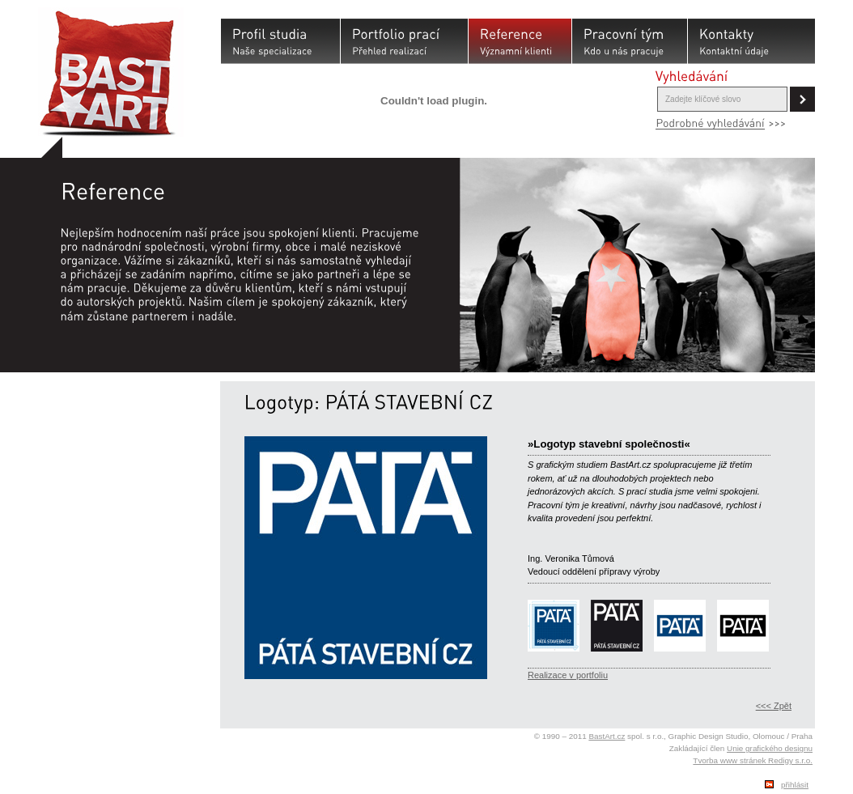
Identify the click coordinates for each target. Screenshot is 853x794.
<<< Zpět (773, 706)
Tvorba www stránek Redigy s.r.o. (753, 760)
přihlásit (794, 784)
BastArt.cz (606, 736)
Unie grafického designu (770, 748)
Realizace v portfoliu (568, 675)
